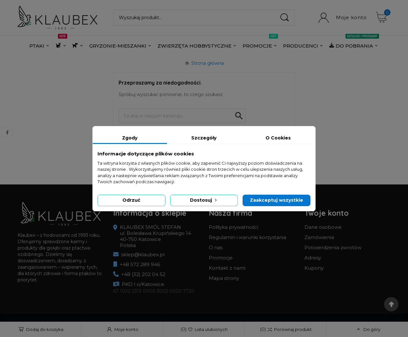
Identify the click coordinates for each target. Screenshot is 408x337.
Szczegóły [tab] (203, 138)
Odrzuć (131, 200)
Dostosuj (204, 200)
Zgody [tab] (129, 138)
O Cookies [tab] (278, 138)
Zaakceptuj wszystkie (276, 200)
